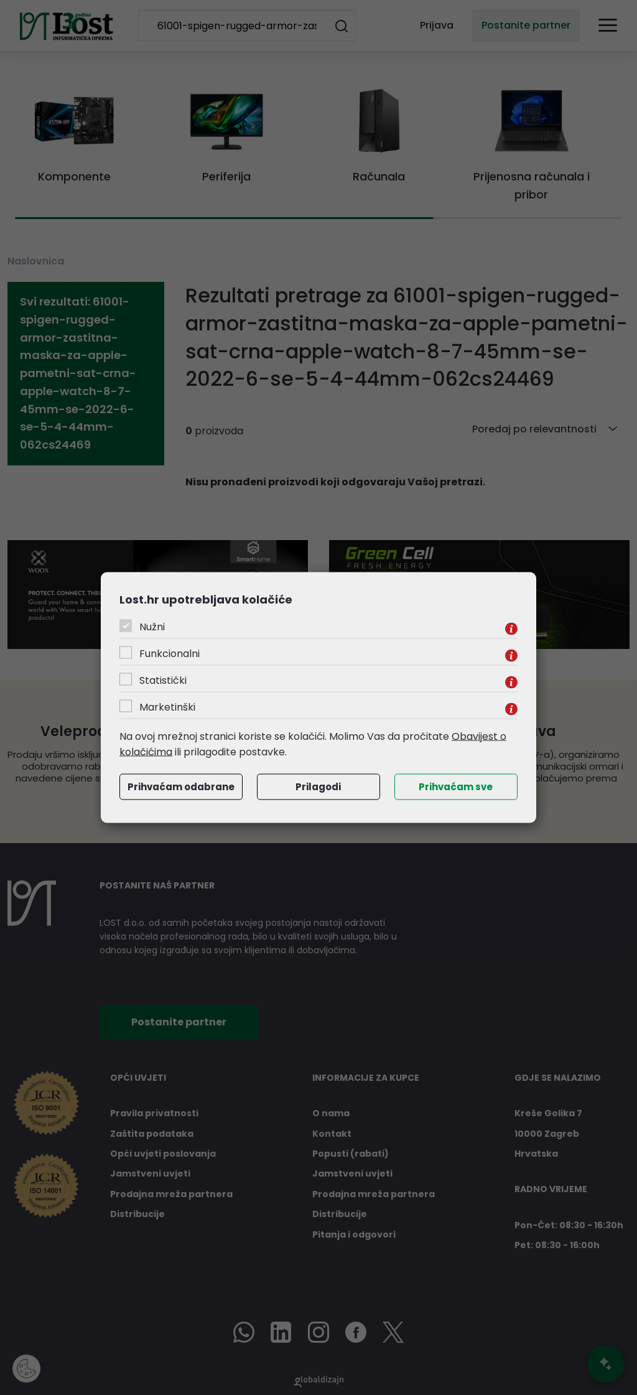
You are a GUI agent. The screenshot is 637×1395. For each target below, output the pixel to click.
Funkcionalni (169, 653)
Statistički (163, 680)
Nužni (152, 626)
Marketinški (167, 706)
